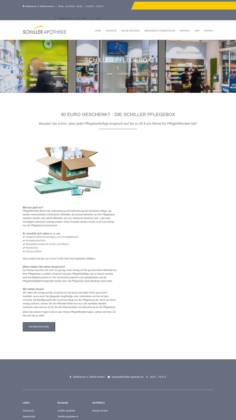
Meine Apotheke (30, 358)
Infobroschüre (137, 256)
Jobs (197, 23)
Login (210, 5)
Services (186, 23)
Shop (195, 5)
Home (99, 23)
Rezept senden (177, 5)
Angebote (112, 23)
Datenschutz (28, 346)
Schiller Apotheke (63, 341)
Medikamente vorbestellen (160, 23)
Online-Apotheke (131, 23)
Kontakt (209, 23)
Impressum (27, 341)
